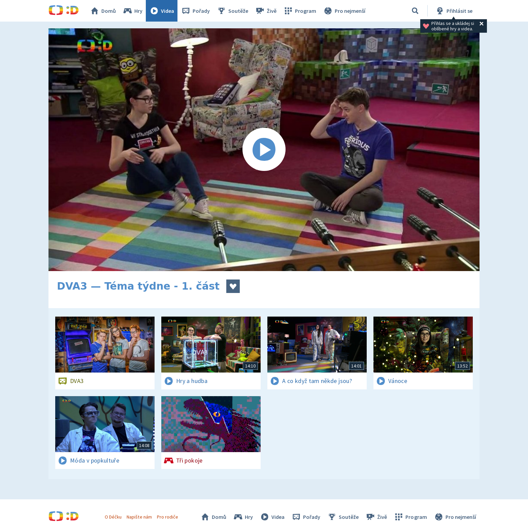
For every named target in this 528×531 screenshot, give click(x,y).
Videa (161, 11)
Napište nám (139, 517)
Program (299, 11)
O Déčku (113, 517)
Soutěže (232, 11)
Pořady (195, 11)
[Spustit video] (264, 149)
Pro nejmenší (344, 11)
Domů (103, 11)
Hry (132, 11)
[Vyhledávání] (415, 11)
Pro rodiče (167, 517)
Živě (265, 11)
